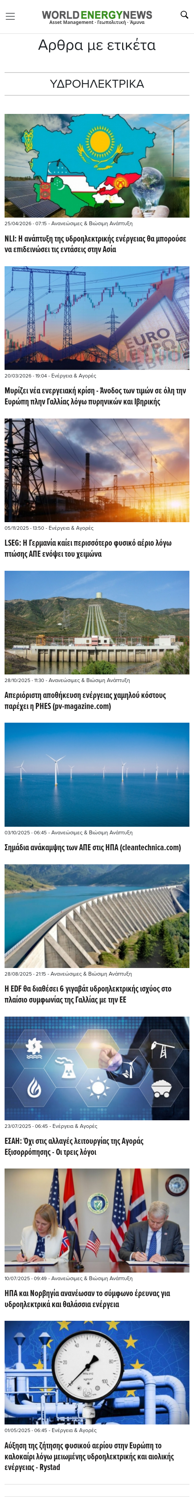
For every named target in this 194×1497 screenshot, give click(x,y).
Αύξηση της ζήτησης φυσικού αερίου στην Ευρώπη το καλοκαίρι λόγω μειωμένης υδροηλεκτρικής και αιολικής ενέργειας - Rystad (89, 1457)
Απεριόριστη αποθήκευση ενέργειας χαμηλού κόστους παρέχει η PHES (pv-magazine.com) (85, 701)
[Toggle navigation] (13, 16)
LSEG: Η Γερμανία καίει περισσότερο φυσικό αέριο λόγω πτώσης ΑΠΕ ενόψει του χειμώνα (88, 549)
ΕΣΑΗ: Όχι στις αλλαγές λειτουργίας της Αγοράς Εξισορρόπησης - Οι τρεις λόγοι (74, 1147)
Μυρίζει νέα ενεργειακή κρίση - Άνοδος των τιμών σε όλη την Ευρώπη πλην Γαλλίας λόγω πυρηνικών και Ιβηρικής (95, 396)
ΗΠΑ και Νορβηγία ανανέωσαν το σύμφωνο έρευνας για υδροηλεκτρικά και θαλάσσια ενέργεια (87, 1299)
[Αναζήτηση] (184, 14)
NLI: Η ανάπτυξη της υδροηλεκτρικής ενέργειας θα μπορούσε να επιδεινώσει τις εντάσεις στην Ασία (95, 245)
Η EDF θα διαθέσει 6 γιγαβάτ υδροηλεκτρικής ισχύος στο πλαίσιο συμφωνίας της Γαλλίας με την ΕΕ (88, 995)
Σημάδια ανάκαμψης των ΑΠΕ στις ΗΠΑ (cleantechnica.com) (93, 848)
